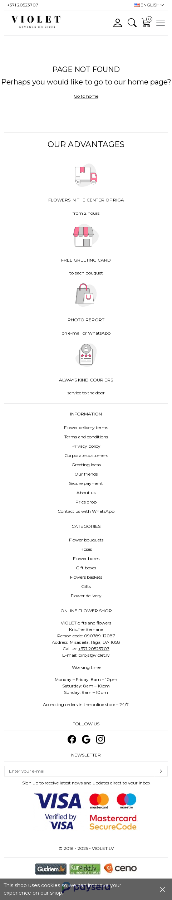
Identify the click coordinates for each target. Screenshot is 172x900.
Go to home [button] (86, 96)
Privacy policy (86, 446)
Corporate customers (86, 455)
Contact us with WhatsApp (86, 511)
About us (86, 492)
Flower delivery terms (86, 427)
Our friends (86, 474)
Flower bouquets (86, 540)
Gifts (86, 586)
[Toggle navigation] (160, 23)
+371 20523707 (93, 648)
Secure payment (86, 483)
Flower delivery (86, 595)
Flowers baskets (86, 577)
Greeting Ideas (86, 464)
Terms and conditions (86, 436)
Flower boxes (86, 558)
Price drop (86, 502)
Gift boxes (86, 567)
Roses (86, 549)
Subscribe (161, 771)
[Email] (79, 771)
